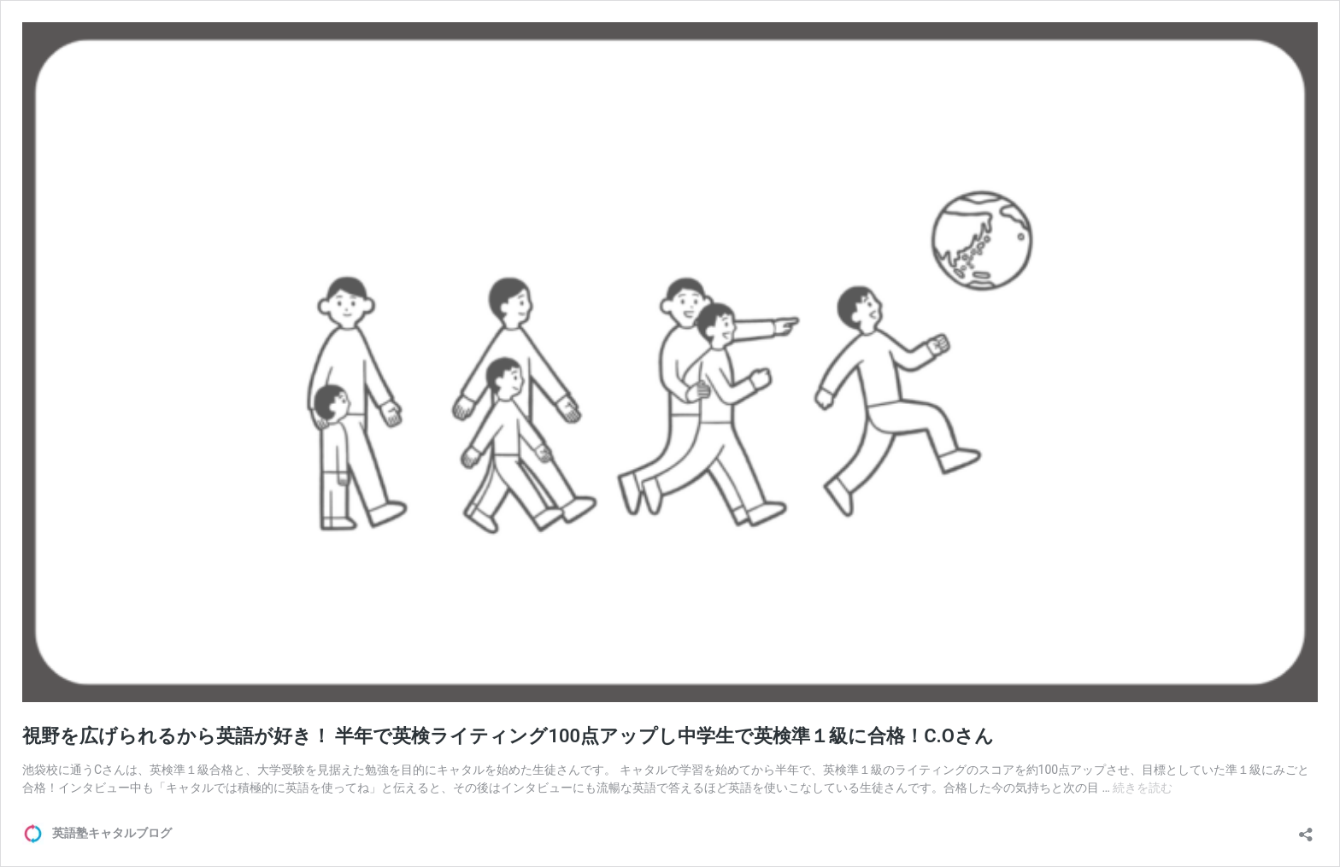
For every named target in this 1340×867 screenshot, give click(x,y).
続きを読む (1142, 787)
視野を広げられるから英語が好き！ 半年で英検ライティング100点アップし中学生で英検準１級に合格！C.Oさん (508, 736)
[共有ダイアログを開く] (1306, 829)
